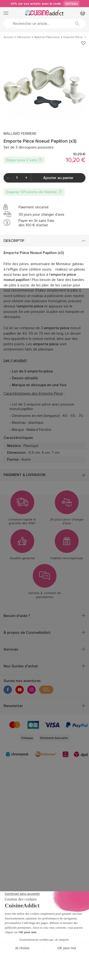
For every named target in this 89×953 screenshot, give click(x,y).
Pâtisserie (24, 37)
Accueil (8, 37)
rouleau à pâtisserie (47, 295)
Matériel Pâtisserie (47, 37)
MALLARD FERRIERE (20, 133)
